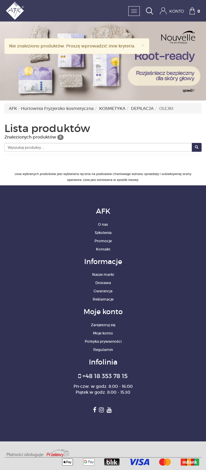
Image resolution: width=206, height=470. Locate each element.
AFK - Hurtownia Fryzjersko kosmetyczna (51, 108)
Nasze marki (103, 274)
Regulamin (103, 349)
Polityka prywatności (103, 341)
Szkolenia (103, 232)
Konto (172, 10)
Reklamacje (103, 299)
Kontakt (103, 249)
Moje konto (103, 333)
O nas (103, 224)
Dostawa (103, 283)
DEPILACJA (142, 108)
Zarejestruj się (103, 325)
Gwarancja (103, 291)
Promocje (103, 241)
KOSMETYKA (112, 108)
